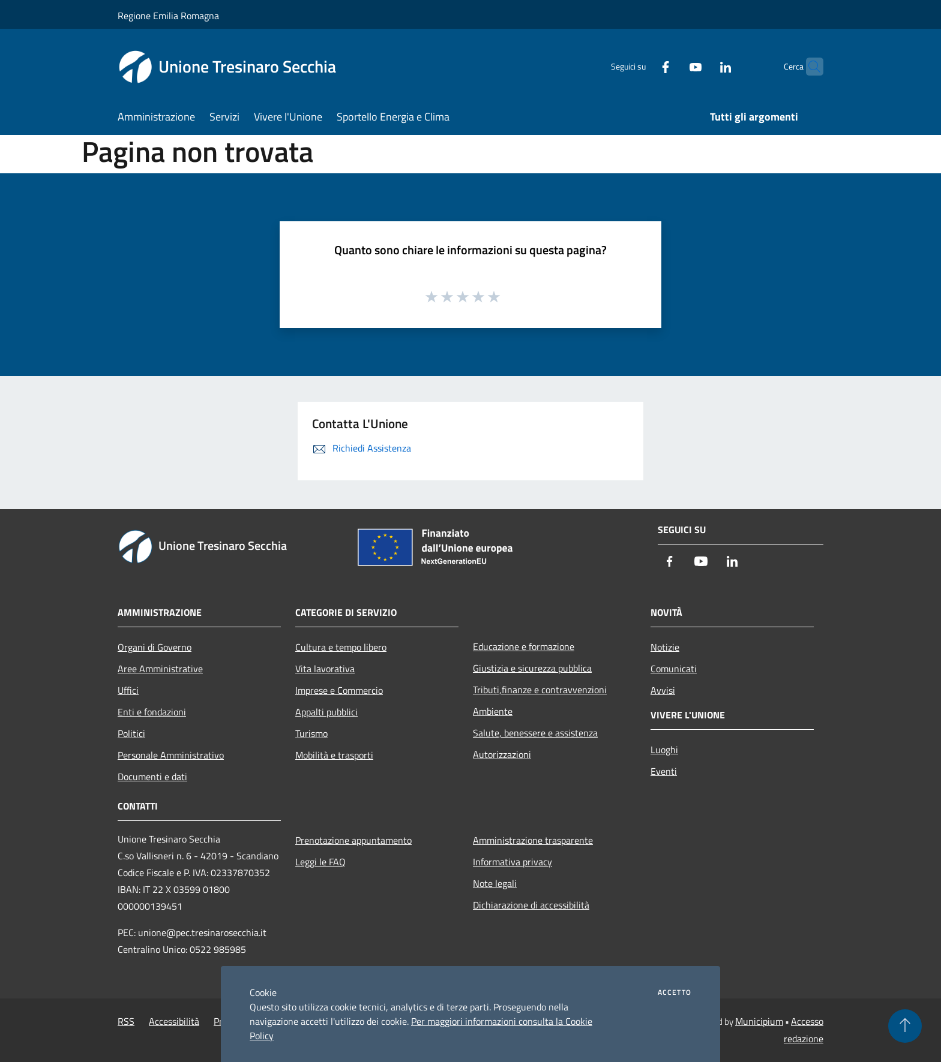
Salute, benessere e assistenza (535, 733)
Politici (131, 733)
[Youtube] (672, 66)
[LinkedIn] (702, 66)
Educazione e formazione (523, 646)
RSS (126, 1021)
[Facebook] (642, 66)
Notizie (665, 647)
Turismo (311, 733)
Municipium (759, 1021)
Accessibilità (174, 1021)
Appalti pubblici (326, 712)
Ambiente (493, 711)
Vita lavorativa (325, 668)
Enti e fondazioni (152, 712)
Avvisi (663, 690)
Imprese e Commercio (339, 690)
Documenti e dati (152, 776)
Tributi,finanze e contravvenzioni (540, 689)
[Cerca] (809, 66)
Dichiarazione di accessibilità (531, 905)
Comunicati (674, 668)
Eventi (664, 771)
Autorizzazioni (502, 754)
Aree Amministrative (160, 668)
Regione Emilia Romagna (168, 15)
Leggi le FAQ (320, 862)
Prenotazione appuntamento (353, 840)
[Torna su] (905, 1026)
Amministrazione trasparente (533, 840)
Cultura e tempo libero (340, 647)
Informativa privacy (512, 862)
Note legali (495, 883)
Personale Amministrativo (171, 755)
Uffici (128, 690)
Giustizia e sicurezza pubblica (532, 668)
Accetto (674, 992)
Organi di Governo (154, 647)
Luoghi (664, 749)
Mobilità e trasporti (334, 755)
